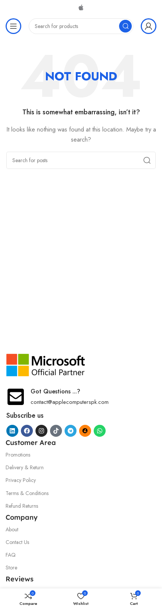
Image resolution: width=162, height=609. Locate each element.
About (12, 529)
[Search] (81, 26)
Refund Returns (22, 506)
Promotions (18, 454)
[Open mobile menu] (13, 26)
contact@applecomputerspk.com (70, 402)
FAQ (11, 555)
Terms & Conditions (27, 493)
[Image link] (45, 364)
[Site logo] (81, 7)
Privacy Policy (21, 480)
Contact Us (17, 542)
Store (11, 567)
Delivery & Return (25, 467)
